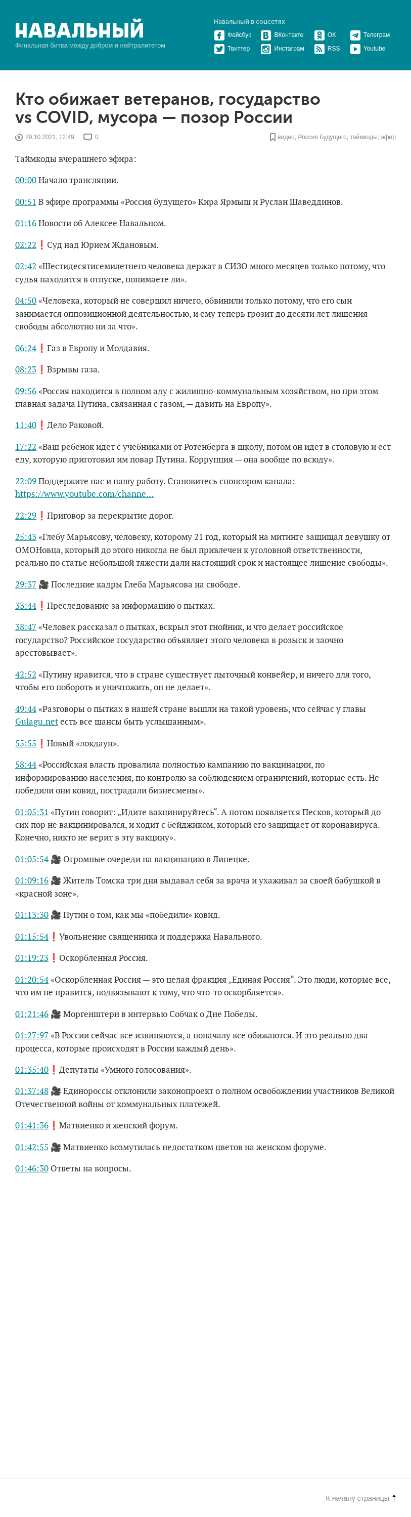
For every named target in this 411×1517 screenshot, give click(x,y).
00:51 (25, 202)
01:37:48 (32, 1091)
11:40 (25, 425)
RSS (327, 48)
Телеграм (370, 34)
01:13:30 (32, 915)
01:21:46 (32, 1014)
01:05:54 (32, 860)
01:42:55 (32, 1148)
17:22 (25, 447)
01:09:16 (32, 881)
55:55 (25, 744)
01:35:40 (32, 1070)
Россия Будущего (322, 137)
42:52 (25, 675)
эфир (388, 137)
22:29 (25, 516)
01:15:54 (32, 937)
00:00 (25, 181)
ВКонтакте (281, 34)
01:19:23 (32, 958)
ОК (325, 34)
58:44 (25, 765)
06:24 (25, 349)
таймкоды (363, 137)
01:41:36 (32, 1126)
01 (19, 1036)
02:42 (25, 267)
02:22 (25, 245)
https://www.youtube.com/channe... (84, 494)
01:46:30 (32, 1169)
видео (286, 137)
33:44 (25, 606)
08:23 (25, 370)
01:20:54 (32, 980)
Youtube (368, 48)
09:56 (25, 392)
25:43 (25, 537)
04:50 (25, 301)
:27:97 (36, 1036)
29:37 (25, 585)
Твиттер (232, 48)
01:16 (25, 224)
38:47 (25, 627)
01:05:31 (32, 813)
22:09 (25, 482)
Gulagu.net (36, 722)
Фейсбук (232, 34)
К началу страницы (361, 1498)
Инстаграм (282, 48)
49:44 (25, 709)
